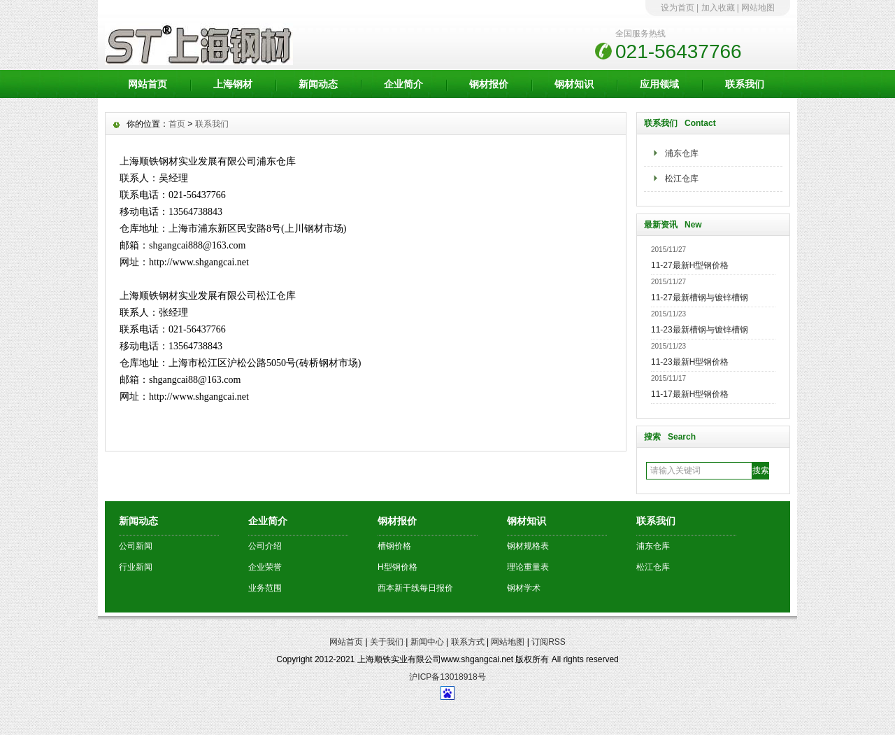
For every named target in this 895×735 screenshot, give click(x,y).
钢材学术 (523, 588)
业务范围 (265, 588)
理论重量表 (528, 567)
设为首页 (677, 8)
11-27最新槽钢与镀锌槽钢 (699, 297)
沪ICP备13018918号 (447, 677)
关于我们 (386, 642)
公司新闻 (135, 546)
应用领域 (659, 84)
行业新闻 (135, 567)
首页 (177, 124)
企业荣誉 (265, 567)
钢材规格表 (528, 546)
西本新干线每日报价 (415, 588)
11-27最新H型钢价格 (690, 265)
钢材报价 (488, 84)
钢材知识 (574, 84)
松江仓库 (682, 178)
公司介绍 (265, 546)
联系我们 (744, 84)
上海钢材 (232, 84)
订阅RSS (548, 642)
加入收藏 (718, 8)
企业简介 (403, 84)
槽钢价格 (394, 546)
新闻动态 (318, 84)
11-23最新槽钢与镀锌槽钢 (699, 330)
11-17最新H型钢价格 (690, 394)
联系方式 (468, 642)
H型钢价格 (397, 567)
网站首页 (147, 84)
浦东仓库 (682, 153)
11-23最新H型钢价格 (690, 362)
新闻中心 (427, 642)
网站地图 (758, 8)
